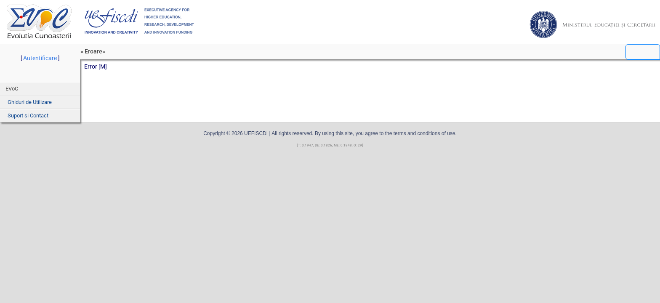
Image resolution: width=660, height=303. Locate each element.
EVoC (39, 21)
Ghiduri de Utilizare (30, 102)
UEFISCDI (139, 21)
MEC (593, 24)
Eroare (93, 51)
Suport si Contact (28, 115)
